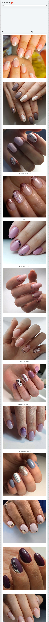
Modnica (6, 3)
